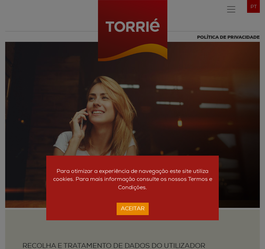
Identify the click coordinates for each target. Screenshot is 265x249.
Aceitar (133, 209)
